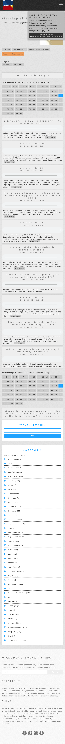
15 (56, 87)
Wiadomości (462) (14, 623)
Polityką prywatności (38, 23)
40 (43, 95)
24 (34, 91)
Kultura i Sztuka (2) (15, 519)
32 (8, 95)
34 (17, 95)
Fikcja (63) (12, 489)
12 (43, 87)
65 (30, 104)
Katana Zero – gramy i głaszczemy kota (32, 121)
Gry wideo (7, 65)
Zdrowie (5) (12, 636)
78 (25, 109)
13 (47, 87)
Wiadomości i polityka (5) (17, 627)
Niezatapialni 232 (32, 297)
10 (34, 87)
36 (25, 95)
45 (4, 100)
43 (56, 95)
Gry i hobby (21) (14, 498)
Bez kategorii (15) (14, 459)
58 (61, 100)
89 (12, 113)
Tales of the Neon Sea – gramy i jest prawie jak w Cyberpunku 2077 (32, 275)
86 (61, 109)
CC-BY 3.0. (29, 696)
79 (30, 109)
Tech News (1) (13, 601)
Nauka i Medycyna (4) (16, 558)
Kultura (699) (13, 515)
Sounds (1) (12, 580)
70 (52, 104)
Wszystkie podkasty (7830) (14, 455)
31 (4, 95)
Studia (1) (11, 597)
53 (39, 100)
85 (56, 109)
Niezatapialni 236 (32, 143)
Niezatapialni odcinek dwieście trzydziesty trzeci (32, 248)
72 (61, 104)
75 (12, 109)
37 (30, 95)
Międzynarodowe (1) (15, 532)
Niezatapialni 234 (32, 222)
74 (8, 109)
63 (21, 104)
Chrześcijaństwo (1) (15, 472)
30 (61, 91)
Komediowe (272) (14, 506)
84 (52, 109)
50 (25, 100)
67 (39, 104)
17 (4, 91)
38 (34, 95)
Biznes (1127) (13, 463)
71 (56, 104)
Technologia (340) (14, 606)
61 (12, 104)
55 (47, 100)
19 (12, 91)
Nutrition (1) (12, 563)
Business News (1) (15, 468)
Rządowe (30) (13, 575)
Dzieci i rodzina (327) (16, 476)
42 (52, 95)
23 (30, 91)
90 (17, 113)
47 (12, 100)
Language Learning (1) (16, 524)
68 (43, 104)
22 (25, 91)
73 (4, 109)
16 (60, 87)
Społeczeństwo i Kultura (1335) (19, 593)
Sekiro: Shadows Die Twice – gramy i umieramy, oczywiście (32, 350)
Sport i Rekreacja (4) (15, 584)
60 (8, 104)
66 (34, 104)
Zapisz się (55, 672)
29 (56, 91)
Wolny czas (18, 65)
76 (17, 109)
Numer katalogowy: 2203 (39, 49)
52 (34, 100)
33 (12, 95)
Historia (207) (13, 502)
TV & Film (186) (14, 614)
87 (4, 113)
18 (8, 91)
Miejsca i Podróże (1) (16, 537)
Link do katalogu (19, 49)
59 (4, 104)
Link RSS (6, 49)
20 (17, 91)
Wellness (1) (12, 619)
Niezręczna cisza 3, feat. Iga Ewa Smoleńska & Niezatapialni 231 (32, 323)
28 (52, 91)
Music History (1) (14, 541)
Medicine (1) (12, 528)
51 (30, 100)
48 (17, 100)
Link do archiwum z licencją (46, 696)
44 (61, 95)
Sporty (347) (12, 588)
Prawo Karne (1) (14, 567)
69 (47, 104)
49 (21, 100)
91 (21, 113)
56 (52, 100)
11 (39, 87)
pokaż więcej (50, 137)
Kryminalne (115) (14, 511)
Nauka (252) (12, 554)
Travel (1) (11, 610)
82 (43, 109)
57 (56, 100)
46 (8, 100)
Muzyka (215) (13, 550)
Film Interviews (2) (15, 494)
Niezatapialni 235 (32, 168)
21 (21, 91)
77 (21, 109)
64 (25, 104)
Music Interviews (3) (15, 545)
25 (39, 91)
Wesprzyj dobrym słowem (13, 54)
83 (47, 109)
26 (43, 91)
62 (17, 104)
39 (39, 95)
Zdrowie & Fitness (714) (17, 640)
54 (43, 100)
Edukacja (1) (12, 485)
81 (39, 109)
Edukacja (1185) (14, 481)
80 (34, 109)
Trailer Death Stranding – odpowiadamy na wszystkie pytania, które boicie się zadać (32, 195)
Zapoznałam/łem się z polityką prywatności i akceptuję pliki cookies (46, 35)
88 (8, 113)
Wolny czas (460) (14, 632)
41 (47, 95)
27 (47, 91)
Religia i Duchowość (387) (17, 571)
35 (21, 95)
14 (52, 87)
